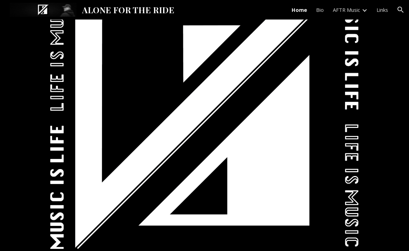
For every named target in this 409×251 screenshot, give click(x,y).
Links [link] (382, 9)
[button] (400, 9)
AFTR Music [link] (346, 9)
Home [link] (299, 9)
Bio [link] (320, 9)
